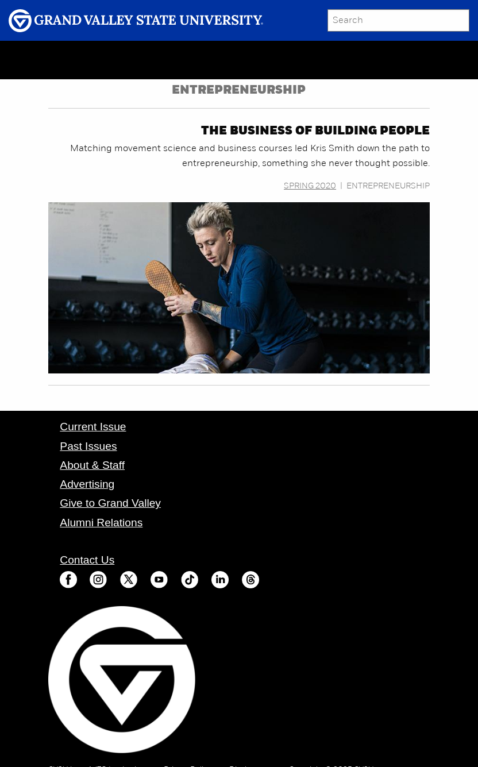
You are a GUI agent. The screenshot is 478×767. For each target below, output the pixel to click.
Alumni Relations (101, 523)
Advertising (87, 484)
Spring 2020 (310, 186)
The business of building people (315, 131)
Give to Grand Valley (110, 503)
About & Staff (92, 465)
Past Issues (88, 446)
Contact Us (87, 560)
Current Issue (93, 427)
